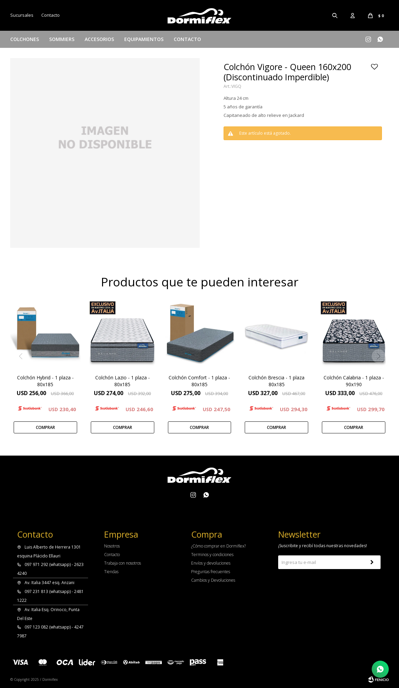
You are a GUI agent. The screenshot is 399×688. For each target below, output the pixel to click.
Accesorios (99, 39)
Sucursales (21, 15)
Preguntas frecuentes (210, 572)
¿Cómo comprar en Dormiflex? (218, 546)
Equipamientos (143, 39)
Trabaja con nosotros (122, 563)
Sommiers (61, 39)
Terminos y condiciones (212, 554)
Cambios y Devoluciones (213, 580)
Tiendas (111, 572)
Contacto (187, 39)
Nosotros (112, 546)
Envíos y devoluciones (210, 563)
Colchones (24, 39)
